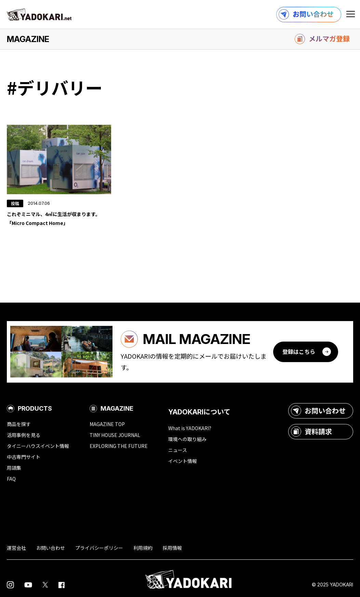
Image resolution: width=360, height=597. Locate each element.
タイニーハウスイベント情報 (38, 445)
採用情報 (172, 547)
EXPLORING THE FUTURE (119, 445)
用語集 (14, 467)
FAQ (11, 478)
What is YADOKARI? (189, 428)
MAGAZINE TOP (107, 424)
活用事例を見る (23, 435)
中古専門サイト (23, 456)
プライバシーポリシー (99, 547)
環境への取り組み (187, 439)
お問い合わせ (318, 411)
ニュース (177, 450)
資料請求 (311, 431)
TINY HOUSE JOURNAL (115, 435)
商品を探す (19, 424)
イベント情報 (182, 460)
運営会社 (16, 547)
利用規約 (142, 547)
